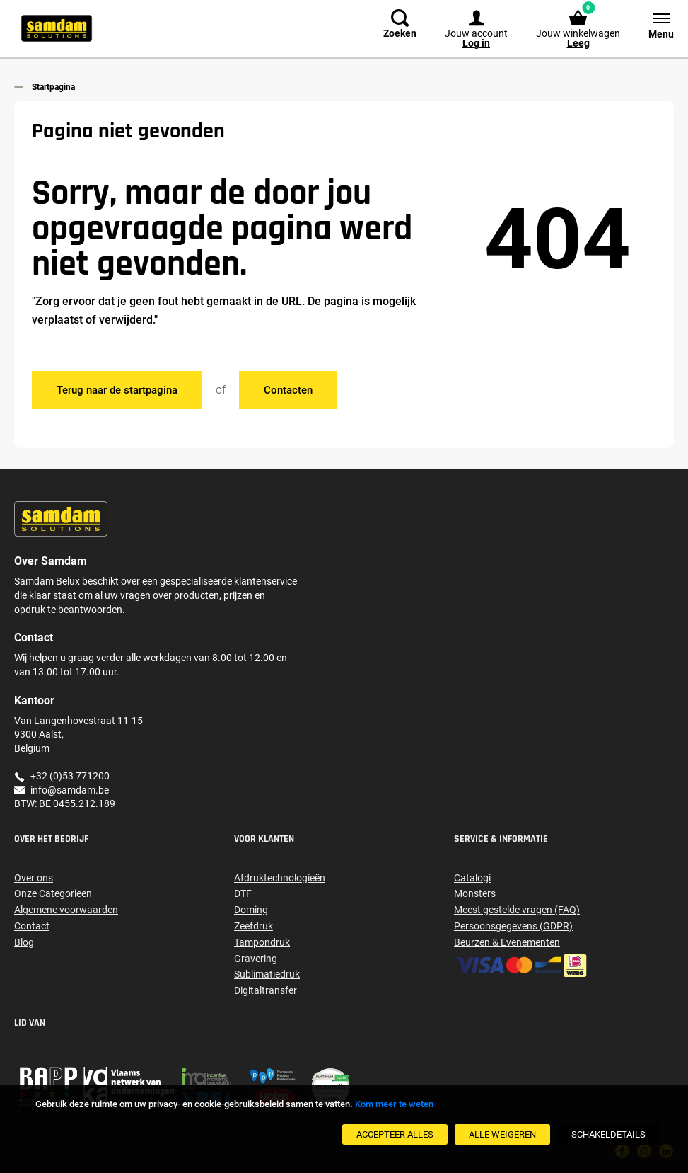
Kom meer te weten (394, 1104)
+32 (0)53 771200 (70, 776)
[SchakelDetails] (608, 1134)
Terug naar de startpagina (117, 390)
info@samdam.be (69, 790)
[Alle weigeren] (502, 1134)
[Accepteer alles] (395, 1134)
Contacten (288, 390)
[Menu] (654, 24)
